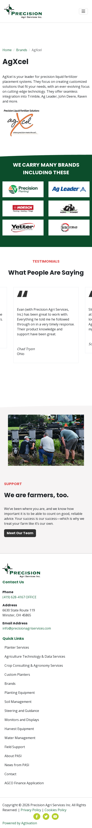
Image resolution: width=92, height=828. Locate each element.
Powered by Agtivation (19, 823)
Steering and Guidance (21, 710)
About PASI (13, 756)
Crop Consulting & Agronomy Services (33, 665)
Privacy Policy (31, 810)
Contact (10, 774)
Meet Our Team (20, 533)
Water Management (19, 738)
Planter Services (16, 647)
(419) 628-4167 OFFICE (19, 597)
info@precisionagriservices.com (26, 628)
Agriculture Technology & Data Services (34, 656)
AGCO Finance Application (24, 783)
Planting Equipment (19, 692)
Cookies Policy (55, 810)
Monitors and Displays (21, 719)
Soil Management (17, 701)
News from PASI (16, 765)
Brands (21, 50)
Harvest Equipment (19, 729)
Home (7, 50)
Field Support (14, 747)
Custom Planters (17, 674)
